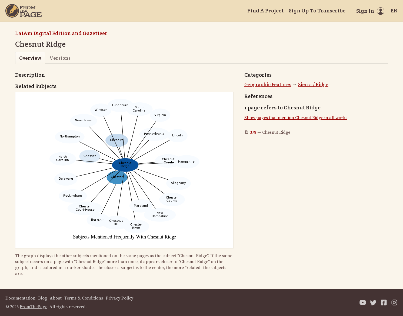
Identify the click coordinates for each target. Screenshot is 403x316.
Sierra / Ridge (313, 85)
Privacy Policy (119, 298)
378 (253, 132)
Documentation (20, 298)
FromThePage (33, 307)
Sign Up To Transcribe (317, 10)
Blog (42, 298)
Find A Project (265, 10)
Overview (30, 58)
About (56, 298)
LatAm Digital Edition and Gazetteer (61, 33)
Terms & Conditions (83, 298)
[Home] (23, 11)
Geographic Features (267, 85)
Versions (60, 58)
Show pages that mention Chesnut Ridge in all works (295, 117)
